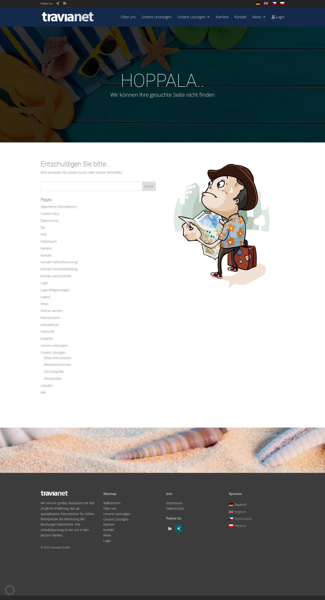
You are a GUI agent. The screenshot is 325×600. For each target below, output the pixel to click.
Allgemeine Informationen (59, 206)
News (256, 17)
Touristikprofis (54, 371)
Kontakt (240, 17)
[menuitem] (258, 4)
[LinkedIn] (64, 3)
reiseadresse (50, 325)
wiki (43, 392)
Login (44, 283)
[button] (10, 590)
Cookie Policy (50, 213)
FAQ (43, 234)
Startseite (47, 331)
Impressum (49, 241)
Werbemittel (52, 378)
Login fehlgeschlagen (55, 290)
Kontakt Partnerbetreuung (59, 262)
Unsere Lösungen (191, 17)
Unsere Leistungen (157, 17)
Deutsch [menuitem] (240, 504)
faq (43, 227)
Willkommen (112, 503)
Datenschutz (49, 220)
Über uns (128, 17)
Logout (45, 297)
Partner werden (52, 311)
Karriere (222, 17)
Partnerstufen (50, 318)
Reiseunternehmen (57, 364)
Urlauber (47, 385)
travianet (47, 338)
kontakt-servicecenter (56, 276)
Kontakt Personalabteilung (59, 269)
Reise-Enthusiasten (57, 358)
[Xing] (57, 3)
